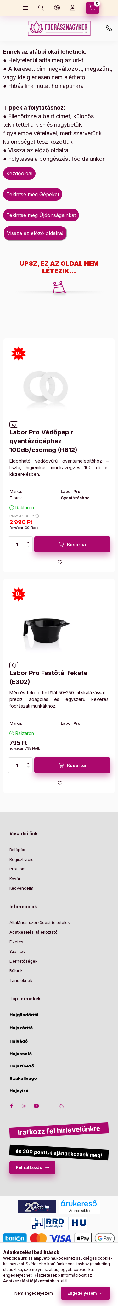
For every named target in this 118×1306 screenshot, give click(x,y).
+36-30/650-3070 (109, 28)
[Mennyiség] (17, 544)
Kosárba (76, 544)
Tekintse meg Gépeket (32, 194)
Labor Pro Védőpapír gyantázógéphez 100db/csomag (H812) (43, 441)
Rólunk (16, 970)
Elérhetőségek (23, 961)
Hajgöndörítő (23, 1015)
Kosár (14, 878)
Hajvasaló (20, 1053)
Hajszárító (21, 1027)
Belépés (17, 849)
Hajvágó (18, 1041)
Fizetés (16, 941)
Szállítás (17, 951)
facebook (11, 1106)
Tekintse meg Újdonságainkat (41, 215)
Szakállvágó (23, 1078)
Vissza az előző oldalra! (35, 233)
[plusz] (28, 542)
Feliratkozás (29, 1167)
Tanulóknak (20, 980)
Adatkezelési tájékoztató (33, 931)
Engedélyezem (82, 1293)
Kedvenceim (21, 888)
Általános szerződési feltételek (39, 922)
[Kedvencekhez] (59, 562)
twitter (49, 1106)
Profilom (17, 868)
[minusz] (28, 546)
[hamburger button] (25, 8)
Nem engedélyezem (33, 1293)
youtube (36, 1106)
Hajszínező (21, 1066)
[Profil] (72, 8)
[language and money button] (57, 8)
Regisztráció (21, 859)
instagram (24, 1106)
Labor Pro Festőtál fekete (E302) (48, 677)
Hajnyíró (18, 1090)
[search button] (41, 8)
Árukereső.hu (79, 1210)
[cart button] (92, 8)
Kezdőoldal (19, 173)
